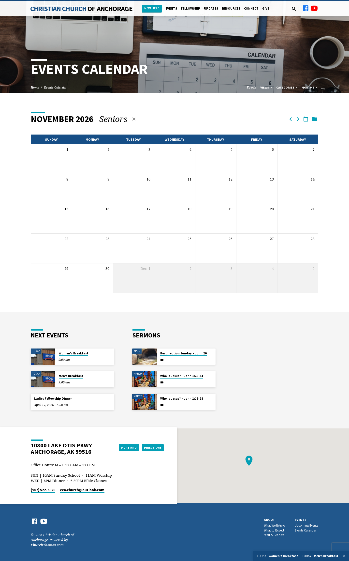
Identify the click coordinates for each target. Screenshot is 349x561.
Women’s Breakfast (73, 353)
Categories (287, 87)
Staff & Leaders (274, 535)
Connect (251, 8)
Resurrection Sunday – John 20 (183, 353)
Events (171, 8)
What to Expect (274, 530)
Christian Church (81, 8)
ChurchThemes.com (47, 545)
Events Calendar (55, 87)
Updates (211, 8)
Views (266, 87)
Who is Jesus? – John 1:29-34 (181, 376)
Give (265, 8)
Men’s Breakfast (71, 376)
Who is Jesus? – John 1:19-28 (181, 398)
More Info (123, 447)
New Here (151, 8)
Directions (151, 447)
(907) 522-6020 (43, 489)
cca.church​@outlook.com (82, 489)
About (269, 520)
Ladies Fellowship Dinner (53, 398)
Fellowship (190, 8)
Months (310, 87)
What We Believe (274, 525)
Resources (231, 8)
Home (35, 87)
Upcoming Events (306, 525)
